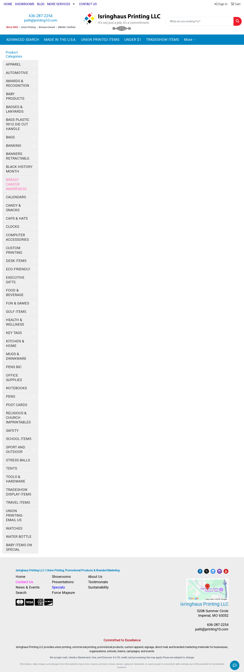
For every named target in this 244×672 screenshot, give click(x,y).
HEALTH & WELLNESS (15, 322)
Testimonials (98, 582)
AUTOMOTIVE (17, 73)
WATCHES (14, 528)
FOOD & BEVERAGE (14, 292)
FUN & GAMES (17, 303)
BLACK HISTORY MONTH (19, 169)
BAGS (10, 137)
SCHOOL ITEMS (18, 439)
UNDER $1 (132, 40)
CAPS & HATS (17, 218)
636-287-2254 (40, 16)
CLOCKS (12, 227)
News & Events (28, 587)
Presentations (63, 582)
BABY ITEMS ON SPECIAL (19, 547)
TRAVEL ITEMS (18, 502)
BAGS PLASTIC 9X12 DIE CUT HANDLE (17, 124)
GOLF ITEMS (16, 312)
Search (21, 593)
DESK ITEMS (16, 261)
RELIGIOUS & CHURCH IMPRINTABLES (18, 417)
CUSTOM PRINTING (14, 250)
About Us (95, 577)
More (190, 39)
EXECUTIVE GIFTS (15, 279)
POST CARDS (16, 405)
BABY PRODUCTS (15, 96)
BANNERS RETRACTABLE (17, 156)
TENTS (11, 468)
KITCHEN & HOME (15, 343)
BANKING (13, 146)
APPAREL (13, 64)
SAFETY (12, 431)
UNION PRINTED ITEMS (100, 40)
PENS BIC (14, 367)
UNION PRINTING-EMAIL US (14, 515)
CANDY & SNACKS (13, 207)
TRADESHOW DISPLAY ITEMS (18, 492)
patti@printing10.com (40, 20)
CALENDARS (16, 197)
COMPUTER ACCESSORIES (17, 237)
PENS (10, 396)
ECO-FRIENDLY (18, 269)
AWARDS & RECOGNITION (17, 83)
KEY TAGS (14, 333)
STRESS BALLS (18, 460)
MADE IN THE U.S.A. (60, 40)
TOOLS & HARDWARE (15, 479)
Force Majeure (63, 593)
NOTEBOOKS (16, 388)
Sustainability (98, 587)
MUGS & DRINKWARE (16, 356)
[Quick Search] (199, 21)
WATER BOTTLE (18, 537)
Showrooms (61, 577)
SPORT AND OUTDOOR (15, 449)
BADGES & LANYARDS (14, 109)
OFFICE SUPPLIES (14, 377)
